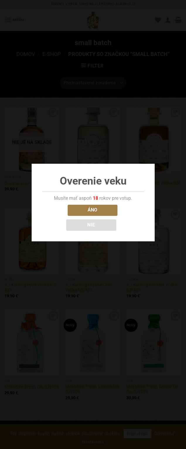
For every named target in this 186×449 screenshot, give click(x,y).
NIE (91, 225)
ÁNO (93, 210)
